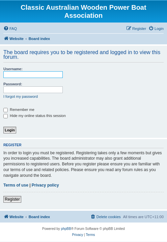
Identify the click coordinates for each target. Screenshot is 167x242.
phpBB (66, 229)
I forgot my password (20, 96)
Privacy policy (45, 185)
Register (12, 199)
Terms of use (15, 185)
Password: (12, 84)
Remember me (18, 110)
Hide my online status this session (34, 116)
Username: (13, 69)
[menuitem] (10, 29)
